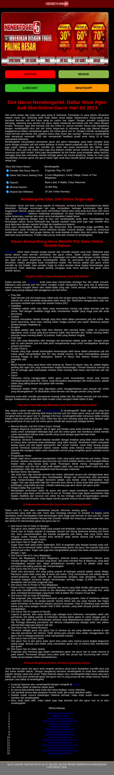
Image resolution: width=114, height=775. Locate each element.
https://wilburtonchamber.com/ (60, 729)
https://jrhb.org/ (60, 716)
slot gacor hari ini (98, 510)
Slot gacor (10, 252)
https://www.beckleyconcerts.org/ (60, 740)
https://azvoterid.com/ (60, 724)
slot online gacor (51, 410)
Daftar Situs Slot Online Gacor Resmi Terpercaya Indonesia (64, 764)
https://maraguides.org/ (60, 742)
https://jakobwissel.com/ (60, 732)
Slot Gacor (15, 764)
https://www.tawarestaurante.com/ (60, 745)
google (76, 684)
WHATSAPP (83, 88)
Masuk (83, 74)
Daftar (30, 74)
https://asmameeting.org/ (60, 718)
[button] (6, 39)
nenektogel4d (20, 213)
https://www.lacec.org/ (60, 753)
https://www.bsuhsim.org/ (60, 748)
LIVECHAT (30, 88)
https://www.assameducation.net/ (60, 721)
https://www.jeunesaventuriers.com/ (60, 750)
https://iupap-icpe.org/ (60, 737)
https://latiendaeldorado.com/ (60, 734)
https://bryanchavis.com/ (60, 713)
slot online (32, 282)
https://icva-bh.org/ (60, 726)
